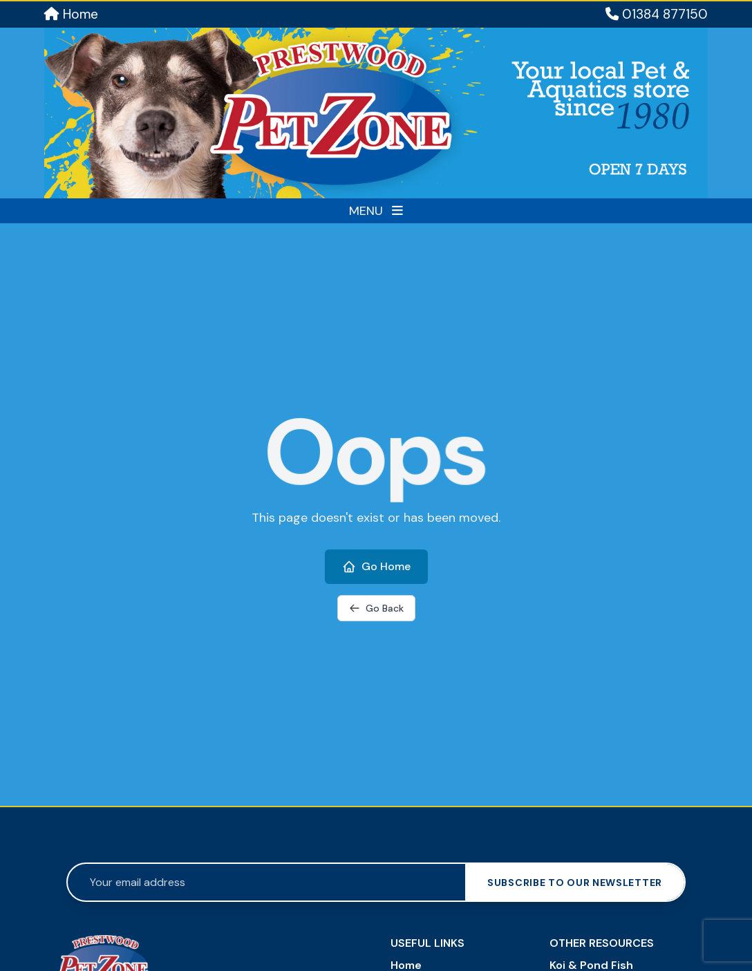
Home (71, 14)
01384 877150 (656, 14)
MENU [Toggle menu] (376, 210)
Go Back (376, 608)
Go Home (376, 566)
